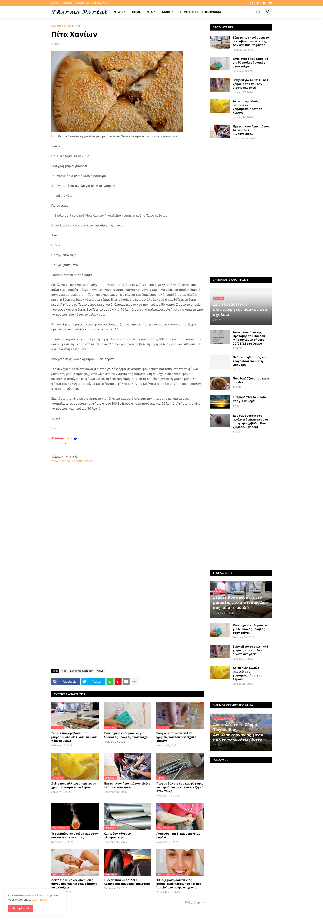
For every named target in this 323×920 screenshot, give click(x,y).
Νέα (77, 25)
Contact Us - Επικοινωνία (91, 2)
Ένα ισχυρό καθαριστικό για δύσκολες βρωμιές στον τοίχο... (127, 735)
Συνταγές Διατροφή (81, 670)
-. (65, 457)
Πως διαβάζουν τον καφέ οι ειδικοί (251, 380)
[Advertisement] (127, 517)
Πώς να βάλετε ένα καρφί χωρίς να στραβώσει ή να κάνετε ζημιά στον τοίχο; (180, 787)
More (166, 12)
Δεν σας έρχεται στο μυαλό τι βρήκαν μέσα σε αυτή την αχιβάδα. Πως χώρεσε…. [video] (251, 421)
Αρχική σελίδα (61, 25)
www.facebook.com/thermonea (127, 515)
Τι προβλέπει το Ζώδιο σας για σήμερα (249, 398)
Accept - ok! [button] (20, 908)
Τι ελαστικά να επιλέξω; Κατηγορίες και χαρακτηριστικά (127, 881)
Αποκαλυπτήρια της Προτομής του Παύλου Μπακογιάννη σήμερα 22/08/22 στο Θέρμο (249, 337)
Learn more (39, 899)
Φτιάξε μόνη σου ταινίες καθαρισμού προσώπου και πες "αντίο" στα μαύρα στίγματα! (178, 883)
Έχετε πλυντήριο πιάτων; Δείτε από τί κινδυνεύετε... (127, 785)
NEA (150, 12)
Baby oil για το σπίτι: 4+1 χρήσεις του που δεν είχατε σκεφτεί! (176, 736)
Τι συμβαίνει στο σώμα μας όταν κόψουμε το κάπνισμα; (74, 835)
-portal (64, 438)
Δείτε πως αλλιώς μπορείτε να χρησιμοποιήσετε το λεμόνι (73, 785)
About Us (67, 2)
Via (53, 428)
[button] (258, 12)
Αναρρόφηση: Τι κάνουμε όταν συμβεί (178, 835)
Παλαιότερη (193, 902)
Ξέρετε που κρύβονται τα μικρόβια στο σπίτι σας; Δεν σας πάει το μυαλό (74, 736)
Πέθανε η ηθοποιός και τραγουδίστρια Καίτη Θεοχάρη (249, 360)
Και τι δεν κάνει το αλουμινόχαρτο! (117, 835)
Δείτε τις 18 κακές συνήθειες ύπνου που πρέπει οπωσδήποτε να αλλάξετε (74, 883)
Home (54, 2)
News (118, 12)
